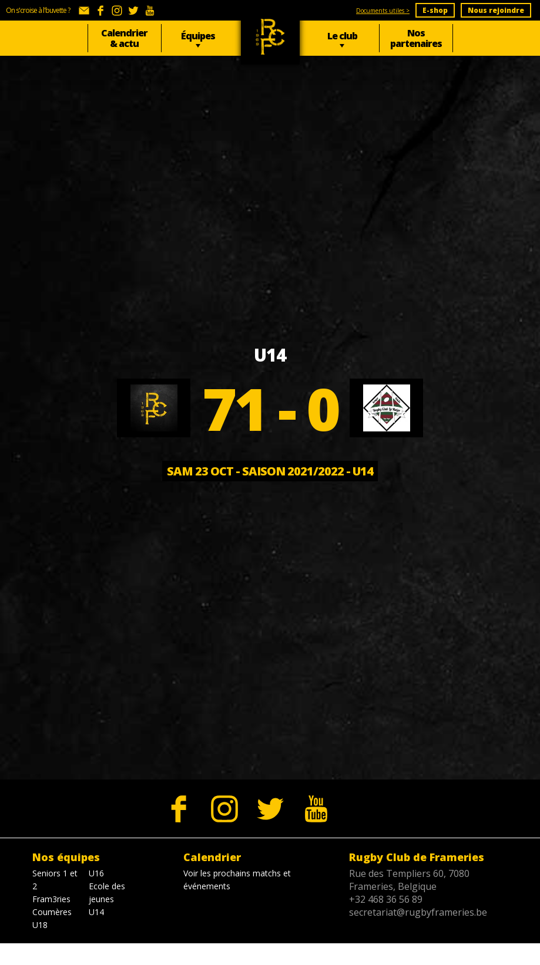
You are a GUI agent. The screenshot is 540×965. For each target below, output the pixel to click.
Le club (342, 35)
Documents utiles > (383, 10)
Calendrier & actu (124, 38)
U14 (96, 911)
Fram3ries (51, 899)
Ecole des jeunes (107, 892)
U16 (96, 873)
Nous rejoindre (496, 10)
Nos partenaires (416, 38)
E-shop (435, 10)
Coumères (52, 911)
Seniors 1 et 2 (55, 880)
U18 (40, 924)
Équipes (198, 35)
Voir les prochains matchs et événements (237, 880)
